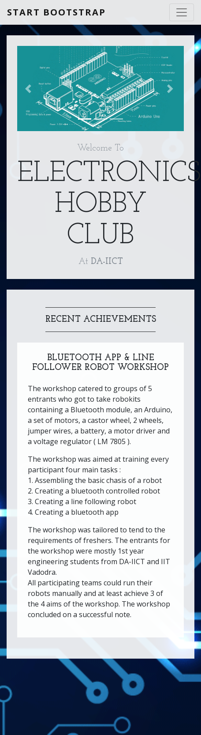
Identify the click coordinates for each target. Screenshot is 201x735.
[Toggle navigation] (181, 12)
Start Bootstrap (56, 12)
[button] (29, 88)
